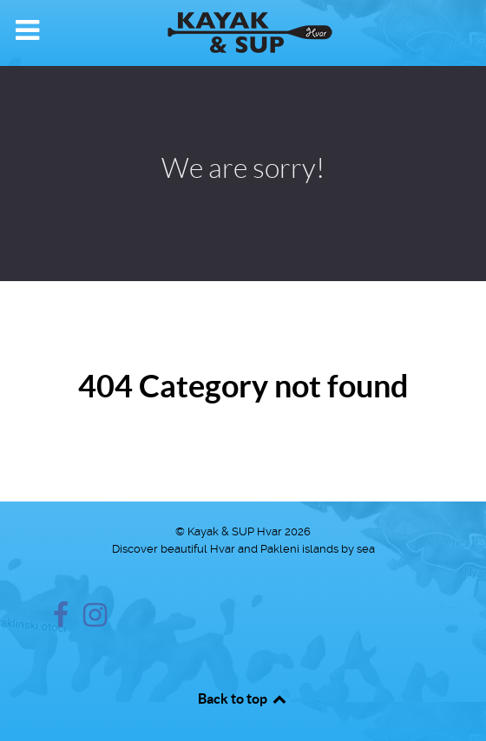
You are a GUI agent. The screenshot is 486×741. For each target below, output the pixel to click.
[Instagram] (95, 620)
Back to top (243, 698)
